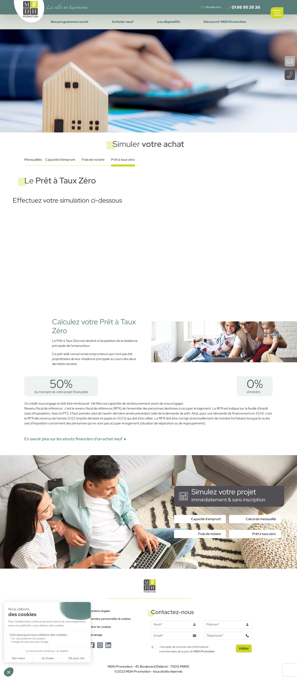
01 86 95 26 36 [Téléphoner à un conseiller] (243, 7)
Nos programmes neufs (69, 22)
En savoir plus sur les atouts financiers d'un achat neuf (75, 439)
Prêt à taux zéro (123, 159)
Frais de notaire (93, 159)
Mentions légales (99, 611)
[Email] (170, 636)
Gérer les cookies (100, 627)
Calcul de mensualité (261, 519)
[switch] (154, 647)
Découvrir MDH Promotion (225, 22)
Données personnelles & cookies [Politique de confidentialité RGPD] (109, 619)
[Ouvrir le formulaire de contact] (290, 61)
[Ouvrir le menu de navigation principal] (277, 12)
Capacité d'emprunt (60, 159)
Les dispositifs (168, 22)
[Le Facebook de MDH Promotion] (91, 645)
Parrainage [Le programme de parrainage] (95, 635)
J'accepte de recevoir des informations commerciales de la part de (186, 649)
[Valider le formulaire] (244, 648)
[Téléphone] (223, 636)
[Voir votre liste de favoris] (211, 7)
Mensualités (33, 159)
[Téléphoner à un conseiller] (290, 75)
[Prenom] (223, 624)
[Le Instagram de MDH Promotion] (100, 645)
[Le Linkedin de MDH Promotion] (108, 645)
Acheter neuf (122, 22)
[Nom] (170, 624)
